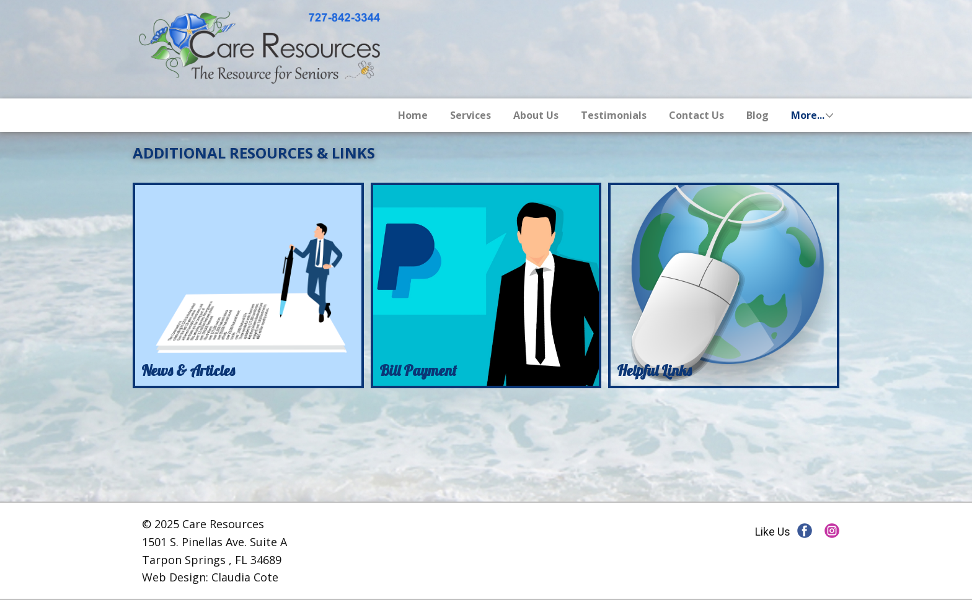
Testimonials (614, 115)
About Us (536, 115)
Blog (757, 115)
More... (807, 115)
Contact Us (696, 115)
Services (470, 115)
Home (413, 115)
